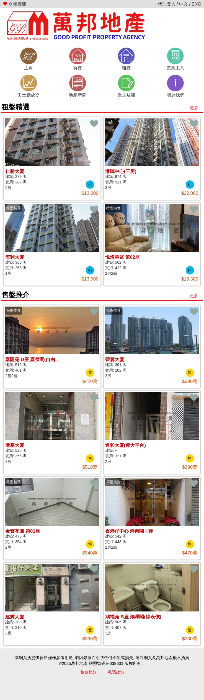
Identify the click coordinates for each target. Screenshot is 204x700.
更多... (196, 107)
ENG (196, 4)
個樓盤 (14, 4)
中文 (183, 4)
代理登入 (166, 4)
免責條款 (88, 672)
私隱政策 (116, 672)
